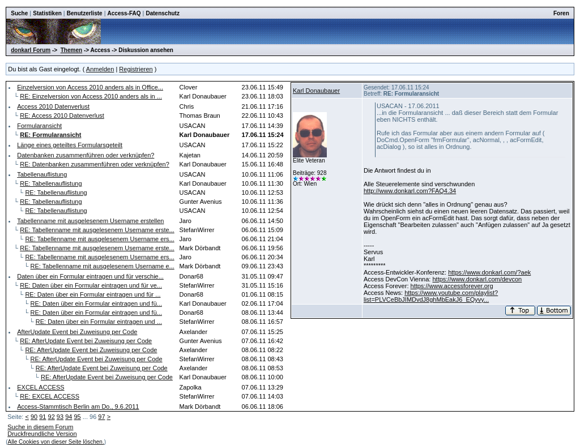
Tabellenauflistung (42, 174)
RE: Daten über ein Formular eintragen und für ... (92, 294)
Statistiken (47, 13)
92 (51, 416)
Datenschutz (162, 13)
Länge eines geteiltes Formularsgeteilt (69, 145)
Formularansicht (39, 125)
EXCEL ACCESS (40, 387)
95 (77, 416)
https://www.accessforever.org (452, 286)
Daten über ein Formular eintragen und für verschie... (90, 276)
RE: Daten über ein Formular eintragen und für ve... (91, 285)
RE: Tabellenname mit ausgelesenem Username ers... (99, 239)
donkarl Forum (30, 50)
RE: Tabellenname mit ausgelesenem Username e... (102, 266)
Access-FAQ (124, 13)
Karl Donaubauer (316, 90)
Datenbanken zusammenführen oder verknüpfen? (85, 155)
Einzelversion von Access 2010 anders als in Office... (90, 87)
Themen (71, 50)
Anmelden (100, 69)
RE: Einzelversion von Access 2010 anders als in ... (91, 96)
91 (42, 416)
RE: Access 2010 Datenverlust (62, 115)
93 (60, 416)
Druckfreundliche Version (41, 433)
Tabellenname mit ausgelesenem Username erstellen (90, 220)
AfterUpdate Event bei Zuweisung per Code (77, 331)
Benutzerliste (85, 13)
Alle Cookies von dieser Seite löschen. (56, 442)
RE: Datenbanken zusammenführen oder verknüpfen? (94, 164)
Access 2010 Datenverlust (53, 106)
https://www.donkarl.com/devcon (477, 279)
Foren (561, 13)
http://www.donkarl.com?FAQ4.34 (410, 190)
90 (34, 416)
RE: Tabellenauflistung (51, 183)
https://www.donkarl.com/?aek (489, 272)
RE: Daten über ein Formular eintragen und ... (99, 321)
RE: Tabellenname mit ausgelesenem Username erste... (97, 229)
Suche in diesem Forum (40, 426)
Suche (19, 13)
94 (68, 416)
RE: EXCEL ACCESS (49, 396)
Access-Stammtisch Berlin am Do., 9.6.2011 (78, 406)
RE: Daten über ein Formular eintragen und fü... (96, 303)
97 (101, 416)
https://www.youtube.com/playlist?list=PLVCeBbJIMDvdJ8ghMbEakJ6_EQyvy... (431, 296)
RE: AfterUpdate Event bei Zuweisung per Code (86, 340)
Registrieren (135, 69)
